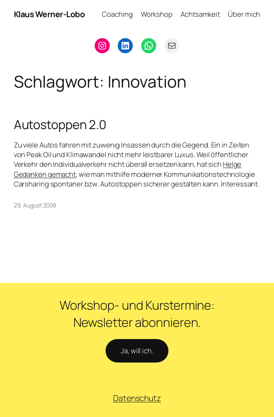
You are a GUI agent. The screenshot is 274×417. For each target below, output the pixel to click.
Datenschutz (137, 398)
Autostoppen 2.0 (60, 125)
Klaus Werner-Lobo (49, 14)
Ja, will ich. (137, 350)
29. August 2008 (35, 205)
